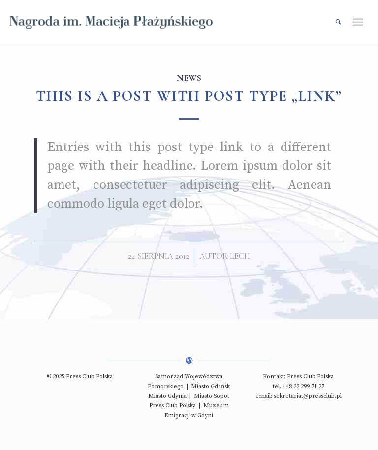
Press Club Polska (172, 405)
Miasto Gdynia (167, 396)
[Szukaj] (333, 22)
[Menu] (361, 22)
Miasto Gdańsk (210, 386)
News (189, 77)
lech (240, 256)
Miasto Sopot (211, 396)
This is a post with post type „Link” (189, 96)
